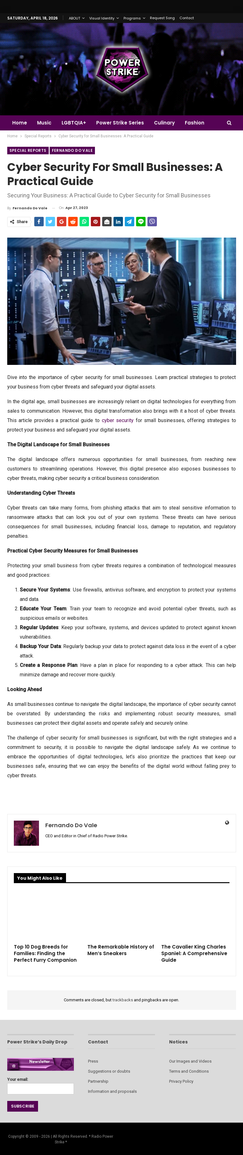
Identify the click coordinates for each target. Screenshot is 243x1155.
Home (19, 122)
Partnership (98, 1081)
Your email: (40, 1084)
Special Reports (28, 150)
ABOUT (74, 18)
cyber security (118, 420)
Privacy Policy (181, 1081)
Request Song (162, 17)
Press (93, 1061)
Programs (132, 18)
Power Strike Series (123, 122)
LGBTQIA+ (76, 122)
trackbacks (123, 1000)
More (196, 122)
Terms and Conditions (189, 1071)
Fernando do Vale (72, 150)
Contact (186, 17)
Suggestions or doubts (109, 1071)
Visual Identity (101, 18)
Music (45, 122)
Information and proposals (112, 1091)
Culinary (168, 122)
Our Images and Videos (190, 1061)
